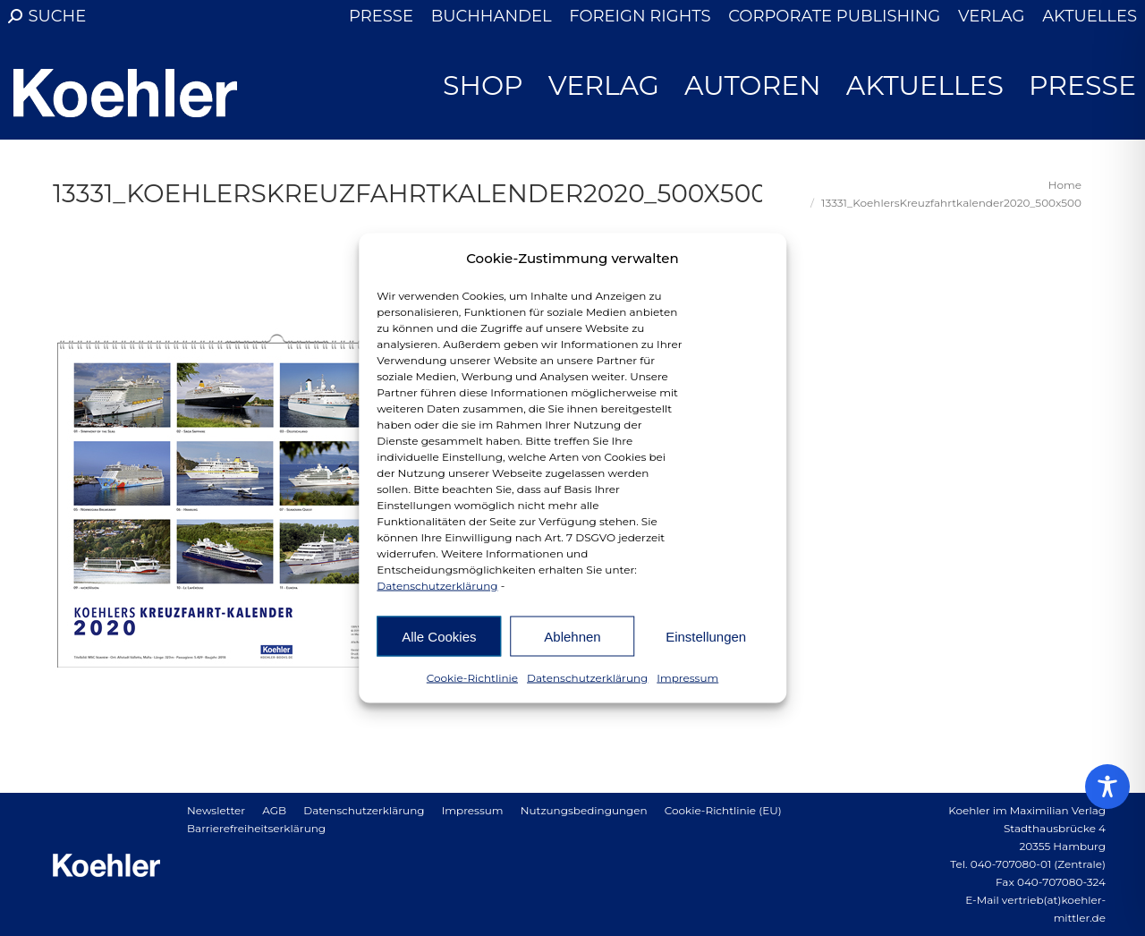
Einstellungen (706, 635)
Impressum (687, 678)
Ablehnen (572, 635)
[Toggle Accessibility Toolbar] (1107, 786)
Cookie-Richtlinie (472, 678)
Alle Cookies (439, 635)
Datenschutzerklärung (437, 585)
